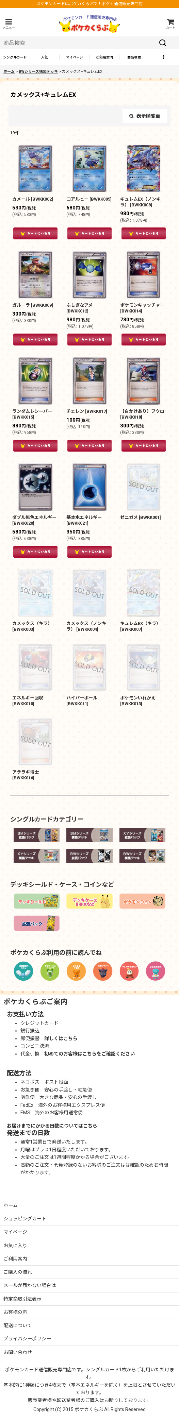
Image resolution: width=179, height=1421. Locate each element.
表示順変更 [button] (144, 116)
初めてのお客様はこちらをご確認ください (89, 1053)
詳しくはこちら (61, 1038)
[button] (8, 24)
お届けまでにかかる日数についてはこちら (52, 1126)
